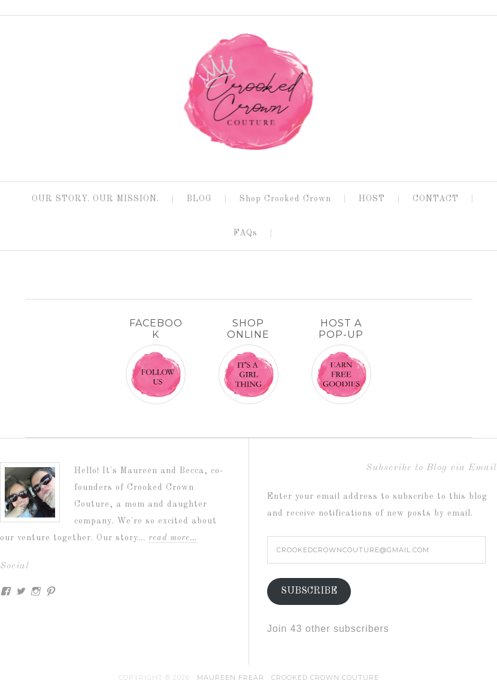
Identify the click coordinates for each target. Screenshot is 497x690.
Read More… (173, 538)
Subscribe (309, 591)
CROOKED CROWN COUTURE (248, 93)
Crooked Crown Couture (325, 677)
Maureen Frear (230, 677)
